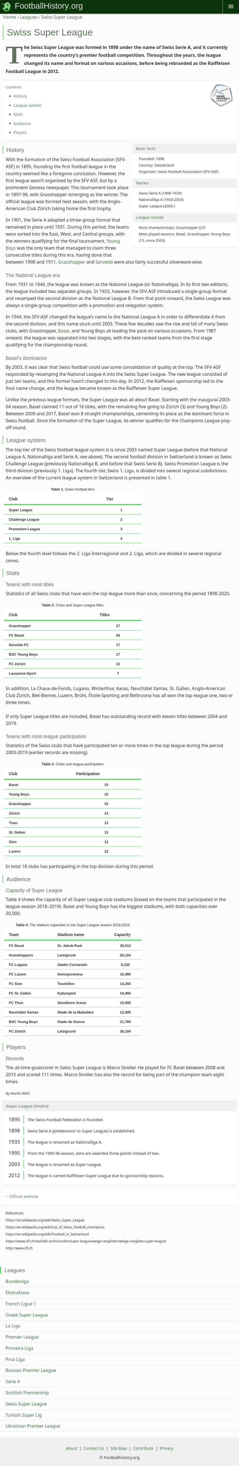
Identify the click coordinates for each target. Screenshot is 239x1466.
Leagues (28, 17)
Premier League (22, 1337)
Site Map (118, 1448)
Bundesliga (17, 1281)
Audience (22, 123)
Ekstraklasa (17, 1292)
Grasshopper (71, 262)
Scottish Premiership (27, 1393)
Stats (18, 114)
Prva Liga (15, 1359)
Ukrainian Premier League (33, 1426)
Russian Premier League (31, 1370)
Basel (63, 331)
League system (28, 105)
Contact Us (94, 1448)
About (71, 1448)
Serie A (13, 1381)
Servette (104, 262)
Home (9, 17)
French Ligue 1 (21, 1304)
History (20, 95)
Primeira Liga (19, 1348)
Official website (23, 1196)
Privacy (166, 1448)
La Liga (13, 1326)
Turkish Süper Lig (24, 1415)
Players (20, 132)
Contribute (143, 1448)
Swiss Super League (26, 1404)
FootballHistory (42, 5)
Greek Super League (27, 1315)
